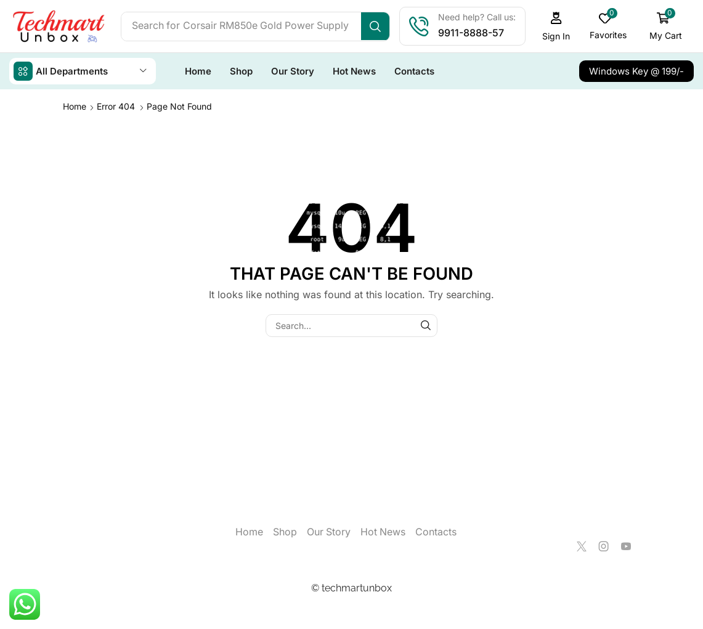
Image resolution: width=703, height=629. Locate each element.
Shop (285, 531)
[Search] (379, 26)
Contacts (436, 531)
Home (74, 105)
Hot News (382, 531)
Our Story (329, 531)
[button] (560, 26)
